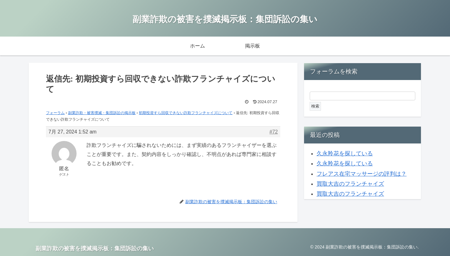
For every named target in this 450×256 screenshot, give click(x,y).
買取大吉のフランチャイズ (350, 184)
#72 (273, 131)
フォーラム (55, 113)
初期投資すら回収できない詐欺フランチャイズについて (185, 113)
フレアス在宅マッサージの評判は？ (362, 174)
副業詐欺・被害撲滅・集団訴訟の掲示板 (102, 113)
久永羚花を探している (345, 153)
